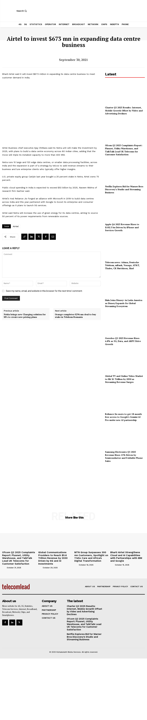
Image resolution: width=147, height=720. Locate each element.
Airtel (16, 226)
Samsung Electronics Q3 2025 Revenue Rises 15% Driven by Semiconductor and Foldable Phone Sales (124, 456)
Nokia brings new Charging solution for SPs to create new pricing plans (25, 315)
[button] (22, 11)
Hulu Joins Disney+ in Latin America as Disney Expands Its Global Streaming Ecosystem (123, 303)
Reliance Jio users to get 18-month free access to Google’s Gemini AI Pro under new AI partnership (123, 417)
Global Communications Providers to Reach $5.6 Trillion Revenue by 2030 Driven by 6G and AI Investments (55, 556)
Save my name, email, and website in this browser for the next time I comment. (44, 291)
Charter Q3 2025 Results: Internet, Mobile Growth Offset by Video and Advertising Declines (124, 110)
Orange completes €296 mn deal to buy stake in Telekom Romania (75, 315)
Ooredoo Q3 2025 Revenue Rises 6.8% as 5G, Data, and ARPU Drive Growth (123, 341)
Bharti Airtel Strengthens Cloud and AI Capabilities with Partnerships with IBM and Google (127, 554)
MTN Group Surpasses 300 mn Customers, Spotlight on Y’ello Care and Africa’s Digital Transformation (89, 556)
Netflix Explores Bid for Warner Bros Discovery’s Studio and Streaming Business (124, 189)
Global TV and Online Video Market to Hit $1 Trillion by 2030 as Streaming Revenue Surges (124, 379)
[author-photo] (4, 565)
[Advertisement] (125, 483)
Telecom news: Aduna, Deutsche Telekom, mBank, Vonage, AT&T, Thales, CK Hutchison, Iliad (122, 265)
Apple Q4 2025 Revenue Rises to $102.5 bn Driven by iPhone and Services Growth (122, 227)
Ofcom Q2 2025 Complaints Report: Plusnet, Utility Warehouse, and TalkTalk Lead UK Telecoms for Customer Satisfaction (123, 150)
